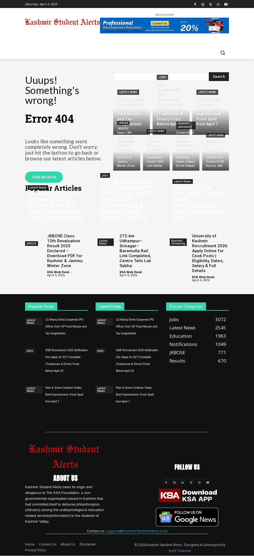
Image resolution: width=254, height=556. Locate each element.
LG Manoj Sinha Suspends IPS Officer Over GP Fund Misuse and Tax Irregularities (55, 205)
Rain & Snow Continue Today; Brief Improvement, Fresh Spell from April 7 (198, 202)
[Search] (219, 76)
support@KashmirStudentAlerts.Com (136, 530)
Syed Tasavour (180, 551)
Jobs (162, 77)
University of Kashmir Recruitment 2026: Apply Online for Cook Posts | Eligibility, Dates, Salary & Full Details (210, 253)
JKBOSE (123, 123)
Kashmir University (185, 125)
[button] (222, 52)
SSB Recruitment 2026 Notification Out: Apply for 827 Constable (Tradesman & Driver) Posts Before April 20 (128, 199)
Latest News (128, 92)
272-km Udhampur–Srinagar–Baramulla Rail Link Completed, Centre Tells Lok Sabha (135, 250)
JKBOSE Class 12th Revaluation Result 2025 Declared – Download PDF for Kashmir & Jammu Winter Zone (65, 250)
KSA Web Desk (58, 272)
